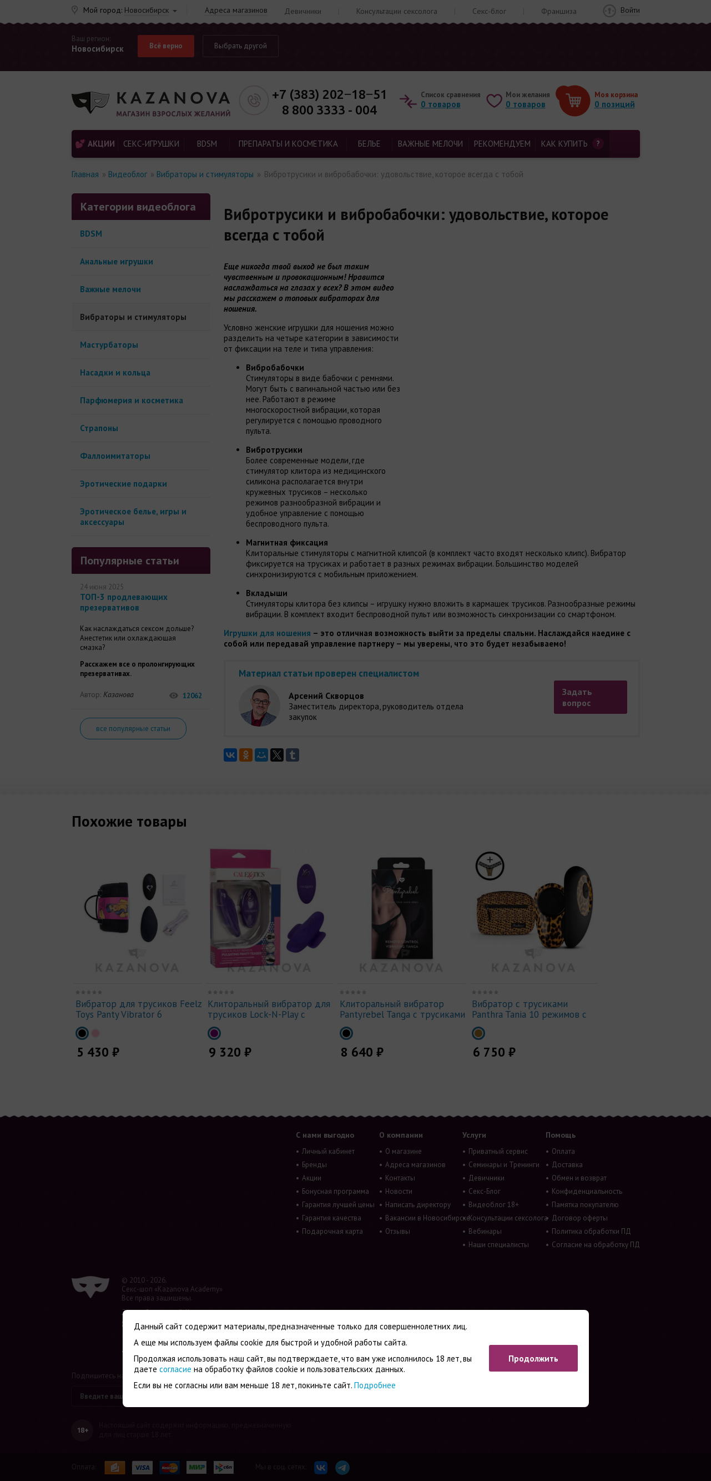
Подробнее (375, 1385)
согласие (175, 1369)
